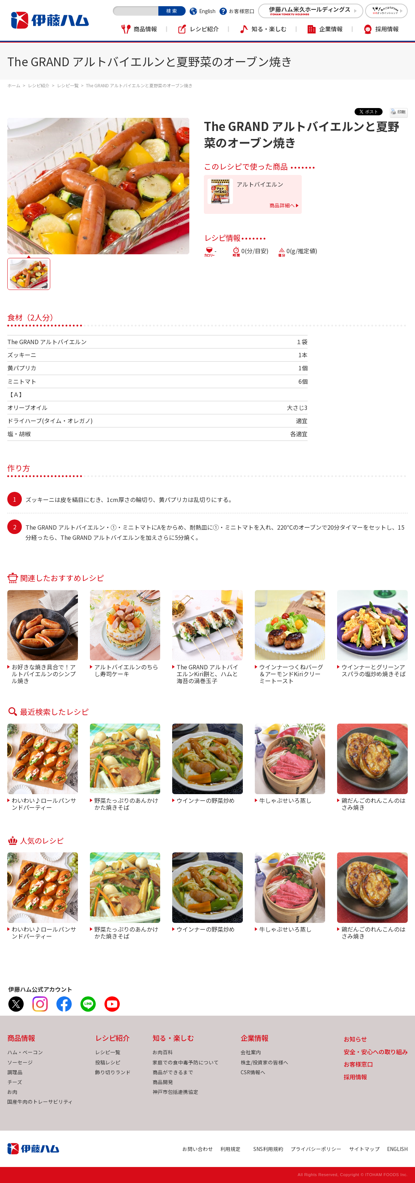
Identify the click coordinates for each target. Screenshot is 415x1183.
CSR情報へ (253, 1072)
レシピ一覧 (68, 85)
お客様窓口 (241, 11)
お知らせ (355, 1039)
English (207, 11)
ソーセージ (20, 1062)
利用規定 (230, 1148)
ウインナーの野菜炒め (206, 800)
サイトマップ (364, 1148)
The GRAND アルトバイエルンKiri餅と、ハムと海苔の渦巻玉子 (207, 673)
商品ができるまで (173, 1072)
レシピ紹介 (204, 28)
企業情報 (331, 28)
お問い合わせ (197, 1148)
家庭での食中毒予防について (186, 1062)
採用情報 (387, 28)
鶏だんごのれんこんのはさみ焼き (373, 803)
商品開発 (163, 1082)
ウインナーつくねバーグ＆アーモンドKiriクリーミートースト (291, 673)
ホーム (13, 85)
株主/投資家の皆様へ (264, 1062)
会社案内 (251, 1052)
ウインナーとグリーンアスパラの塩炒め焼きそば (373, 669)
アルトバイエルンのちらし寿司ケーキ (126, 669)
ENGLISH (397, 1148)
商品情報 (145, 28)
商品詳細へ (282, 205)
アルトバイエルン (260, 184)
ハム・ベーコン (25, 1052)
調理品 (15, 1072)
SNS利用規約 (268, 1148)
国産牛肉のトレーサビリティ (40, 1101)
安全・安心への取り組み (376, 1052)
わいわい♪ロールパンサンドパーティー (44, 803)
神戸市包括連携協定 (175, 1092)
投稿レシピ (107, 1062)
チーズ (14, 1082)
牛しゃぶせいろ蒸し (285, 800)
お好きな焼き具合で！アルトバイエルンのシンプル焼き (44, 673)
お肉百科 (163, 1052)
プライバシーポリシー (315, 1148)
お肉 (12, 1092)
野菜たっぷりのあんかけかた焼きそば (126, 803)
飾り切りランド (113, 1072)
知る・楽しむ (269, 28)
